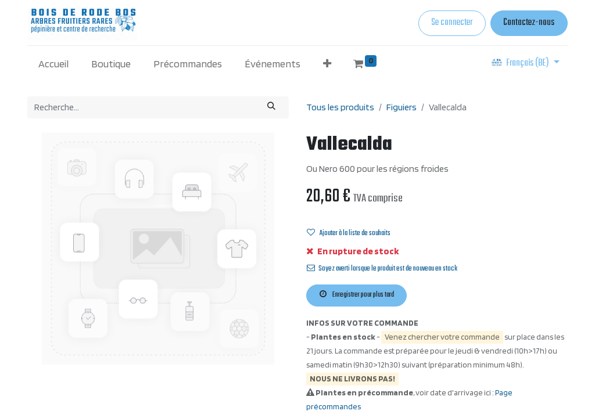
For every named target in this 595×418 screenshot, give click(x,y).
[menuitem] (53, 64)
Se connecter (451, 22)
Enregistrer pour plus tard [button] (357, 295)
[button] (326, 64)
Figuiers (401, 107)
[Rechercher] (272, 107)
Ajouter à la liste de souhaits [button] (348, 233)
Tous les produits (340, 107)
